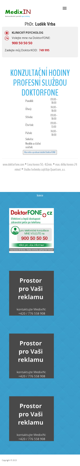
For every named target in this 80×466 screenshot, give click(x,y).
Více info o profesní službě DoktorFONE (39, 152)
